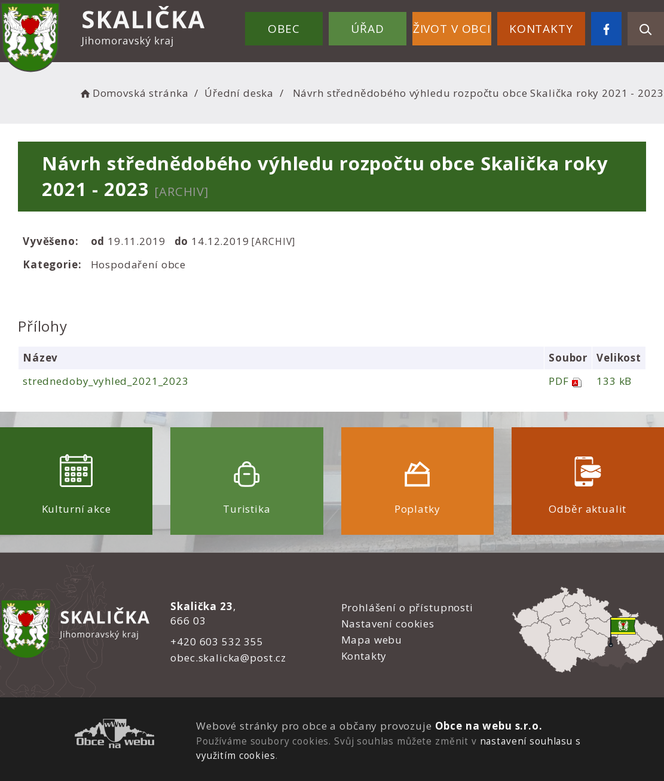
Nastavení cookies (387, 623)
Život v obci (452, 28)
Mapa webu (372, 640)
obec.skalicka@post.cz (228, 657)
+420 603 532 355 (217, 641)
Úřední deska (239, 93)
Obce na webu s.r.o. (489, 726)
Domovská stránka (133, 93)
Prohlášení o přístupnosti (407, 607)
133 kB (614, 381)
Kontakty (541, 28)
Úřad (367, 28)
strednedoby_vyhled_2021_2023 (106, 381)
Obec (284, 28)
